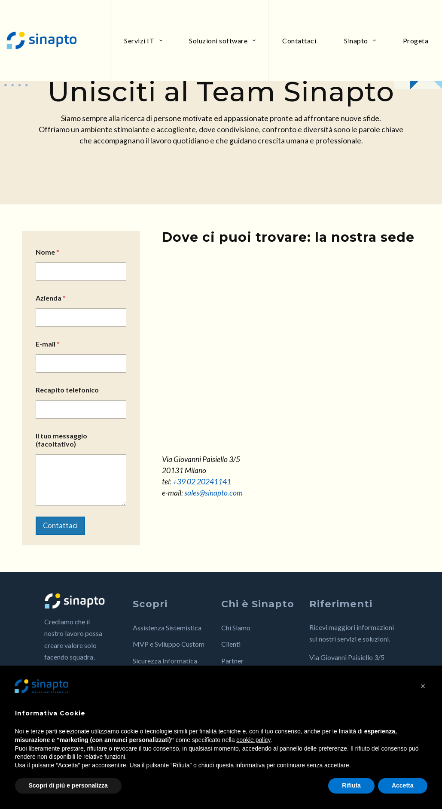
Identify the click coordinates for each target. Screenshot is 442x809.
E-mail (48, 344)
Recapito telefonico (67, 390)
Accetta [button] (403, 785)
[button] (423, 686)
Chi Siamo (235, 635)
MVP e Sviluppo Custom (168, 652)
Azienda (51, 298)
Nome (47, 252)
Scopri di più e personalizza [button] (68, 785)
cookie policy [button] (253, 739)
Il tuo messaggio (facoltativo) (61, 440)
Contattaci (64, 529)
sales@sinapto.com (213, 492)
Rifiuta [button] (351, 785)
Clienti (231, 652)
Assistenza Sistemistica (167, 635)
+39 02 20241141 (202, 481)
